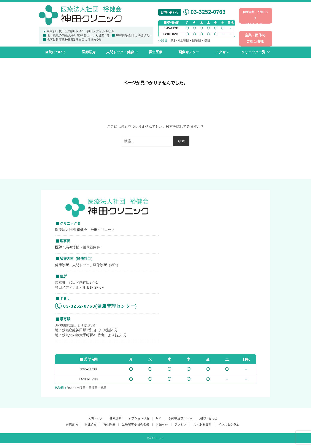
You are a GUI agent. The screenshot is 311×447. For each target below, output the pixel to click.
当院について (55, 52)
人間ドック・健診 (120, 52)
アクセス (222, 52)
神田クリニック (157, 438)
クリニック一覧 (253, 52)
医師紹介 (89, 52)
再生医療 (155, 52)
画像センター (188, 52)
